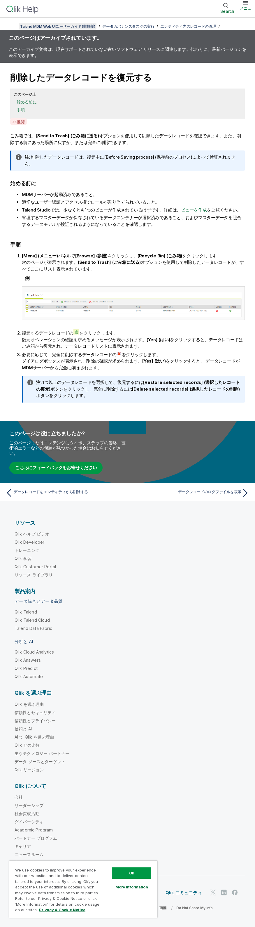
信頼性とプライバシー (35, 720)
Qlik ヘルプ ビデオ (32, 533)
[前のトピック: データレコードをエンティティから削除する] (64, 493)
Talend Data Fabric (33, 628)
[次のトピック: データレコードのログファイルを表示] (190, 493)
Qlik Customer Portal (35, 566)
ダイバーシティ (29, 821)
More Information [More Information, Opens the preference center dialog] (131, 887)
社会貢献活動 (27, 813)
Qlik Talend (26, 611)
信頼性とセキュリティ (35, 712)
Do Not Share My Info (194, 908)
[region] (83, 889)
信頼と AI (23, 728)
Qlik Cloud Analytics (34, 651)
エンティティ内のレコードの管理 (188, 26)
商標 (162, 908)
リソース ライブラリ (34, 574)
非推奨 (18, 121)
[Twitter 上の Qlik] (213, 892)
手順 (21, 109)
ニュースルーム (29, 854)
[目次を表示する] (11, 26)
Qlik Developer (29, 542)
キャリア (23, 846)
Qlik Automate (29, 676)
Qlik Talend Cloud (32, 620)
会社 (19, 797)
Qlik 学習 (23, 558)
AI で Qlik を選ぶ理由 (34, 736)
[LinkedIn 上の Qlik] (223, 892)
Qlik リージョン (29, 769)
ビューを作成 (194, 210)
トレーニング (27, 550)
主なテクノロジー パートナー (42, 753)
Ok (131, 873)
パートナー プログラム (36, 838)
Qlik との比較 (27, 745)
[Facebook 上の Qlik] (235, 892)
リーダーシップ (29, 805)
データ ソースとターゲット (40, 761)
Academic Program (34, 829)
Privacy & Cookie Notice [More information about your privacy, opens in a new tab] (62, 909)
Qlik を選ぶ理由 (29, 704)
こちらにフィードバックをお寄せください (56, 467)
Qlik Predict (26, 668)
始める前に (27, 101)
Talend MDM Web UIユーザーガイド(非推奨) (57, 26)
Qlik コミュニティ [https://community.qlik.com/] (184, 892)
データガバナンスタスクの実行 (128, 26)
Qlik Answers (28, 660)
